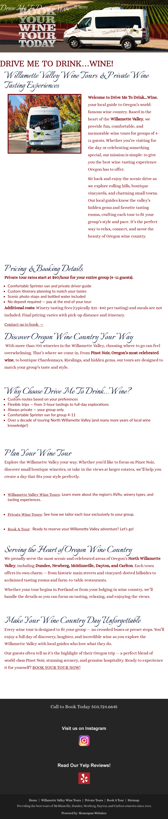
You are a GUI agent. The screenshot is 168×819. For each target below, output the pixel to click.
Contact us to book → (24, 324)
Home (33, 800)
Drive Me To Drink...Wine (35, 8)
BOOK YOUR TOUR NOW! (56, 667)
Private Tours (94, 800)
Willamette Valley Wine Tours (34, 494)
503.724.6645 (104, 706)
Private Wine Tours (25, 514)
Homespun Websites (92, 813)
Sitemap (133, 800)
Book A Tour (19, 529)
